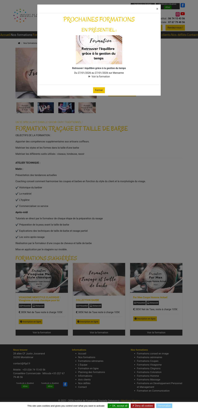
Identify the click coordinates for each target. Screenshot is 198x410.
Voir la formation (101, 76)
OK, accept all (118, 405)
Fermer (99, 90)
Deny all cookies (142, 405)
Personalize (164, 405)
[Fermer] (157, 8)
